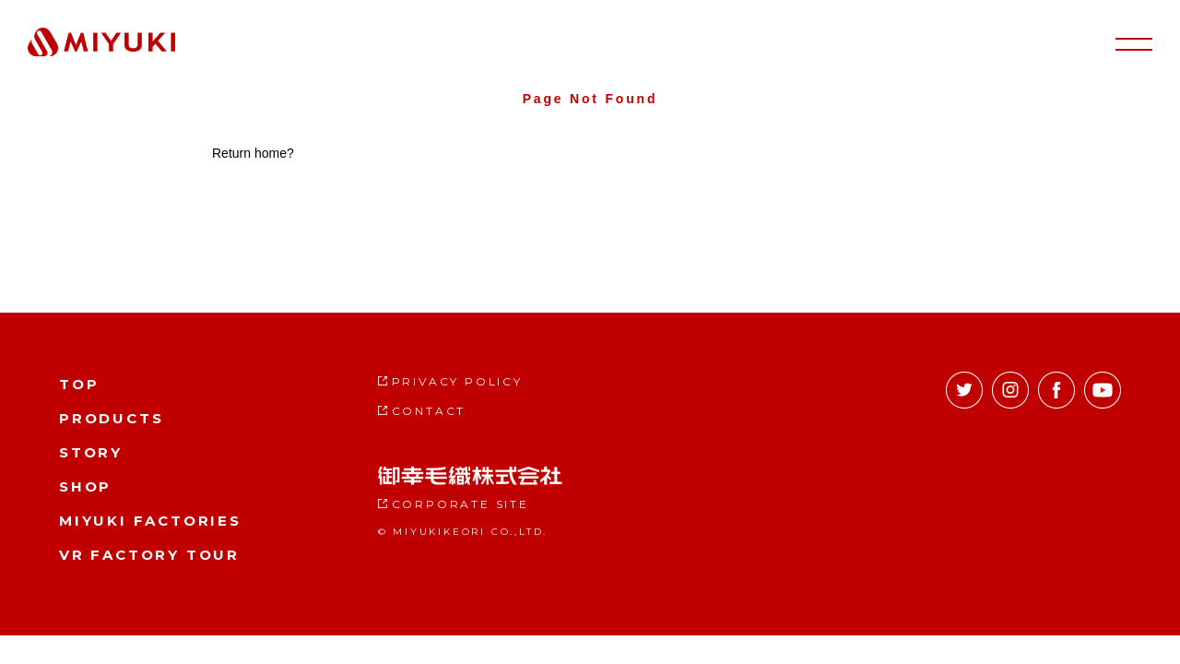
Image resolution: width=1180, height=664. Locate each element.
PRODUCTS (111, 418)
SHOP (85, 486)
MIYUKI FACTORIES (150, 520)
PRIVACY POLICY (457, 381)
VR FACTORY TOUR (149, 554)
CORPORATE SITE (460, 504)
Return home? (253, 153)
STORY (91, 452)
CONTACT (429, 411)
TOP (79, 384)
